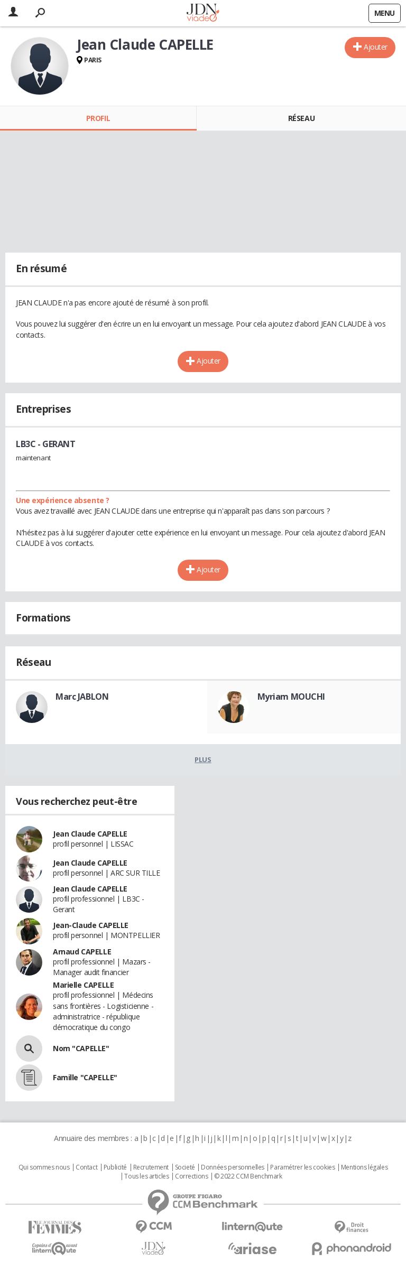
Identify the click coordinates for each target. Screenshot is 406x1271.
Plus (203, 759)
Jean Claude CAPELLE (90, 834)
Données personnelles (232, 1167)
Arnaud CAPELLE (82, 952)
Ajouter (375, 47)
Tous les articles (146, 1176)
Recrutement (151, 1167)
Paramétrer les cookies (302, 1167)
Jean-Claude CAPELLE (90, 925)
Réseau (301, 118)
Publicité (115, 1167)
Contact (86, 1167)
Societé (185, 1167)
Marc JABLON (82, 696)
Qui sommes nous (44, 1167)
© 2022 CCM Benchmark (248, 1176)
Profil (98, 118)
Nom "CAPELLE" (81, 1048)
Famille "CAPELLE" (85, 1077)
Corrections (191, 1176)
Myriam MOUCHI (291, 696)
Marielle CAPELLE (83, 985)
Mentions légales (364, 1167)
